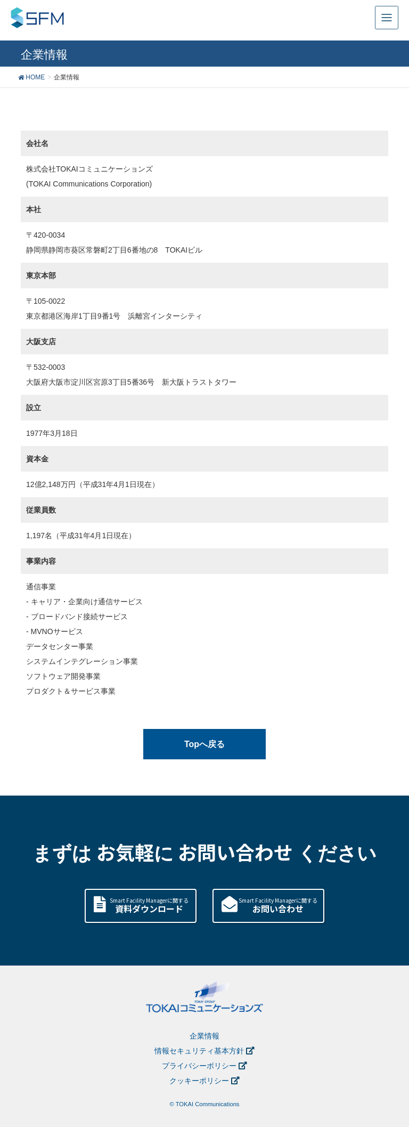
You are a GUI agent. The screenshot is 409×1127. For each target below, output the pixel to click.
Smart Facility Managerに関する (148, 905)
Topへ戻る (204, 744)
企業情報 (204, 1036)
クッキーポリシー (199, 1080)
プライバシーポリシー (199, 1065)
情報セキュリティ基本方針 (199, 1051)
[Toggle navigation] (386, 17)
